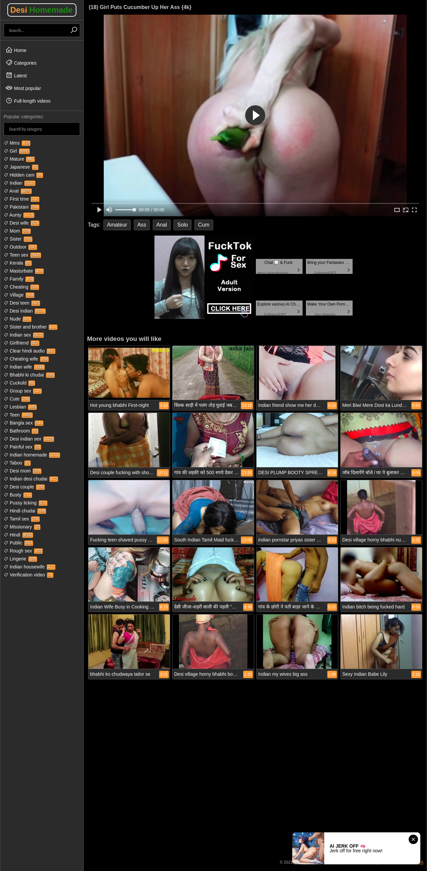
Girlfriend (21, 343)
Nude (17, 319)
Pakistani (21, 207)
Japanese (21, 167)
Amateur (117, 225)
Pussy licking (25, 502)
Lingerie (20, 558)
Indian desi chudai (31, 478)
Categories (21, 62)
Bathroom (21, 431)
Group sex (23, 391)
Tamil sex (22, 518)
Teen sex (22, 255)
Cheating (21, 287)
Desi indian (25, 311)
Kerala (18, 263)
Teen (18, 415)
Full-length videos (28, 100)
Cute (17, 399)
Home (15, 50)
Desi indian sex (29, 438)
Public (18, 542)
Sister (18, 239)
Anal (18, 191)
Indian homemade (32, 454)
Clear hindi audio (29, 351)
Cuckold (19, 383)
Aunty (19, 215)
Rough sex (23, 550)
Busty (18, 494)
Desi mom (22, 470)
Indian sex (24, 335)
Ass (141, 225)
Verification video (28, 574)
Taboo (17, 462)
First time (21, 199)
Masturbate (24, 271)
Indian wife (24, 367)
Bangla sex (23, 423)
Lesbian (20, 407)
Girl (17, 151)
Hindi (18, 534)
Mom (17, 231)
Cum (203, 225)
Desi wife (21, 223)
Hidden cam (23, 175)
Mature (19, 159)
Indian (19, 183)
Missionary (22, 526)
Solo (182, 225)
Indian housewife (29, 566)
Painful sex (22, 446)
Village (19, 295)
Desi (41, 9)
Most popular (23, 88)
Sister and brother (30, 327)
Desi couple (24, 486)
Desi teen (22, 303)
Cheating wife (26, 359)
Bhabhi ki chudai (29, 375)
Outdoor (20, 247)
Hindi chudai (25, 510)
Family (19, 279)
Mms (17, 143)
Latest (16, 75)
